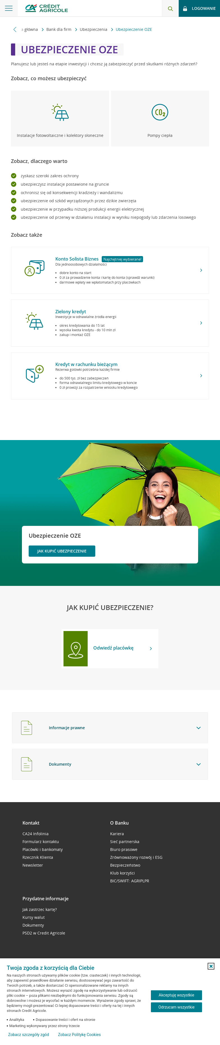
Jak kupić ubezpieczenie (62, 551)
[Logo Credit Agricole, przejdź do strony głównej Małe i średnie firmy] (46, 8)
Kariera (117, 833)
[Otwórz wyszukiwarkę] (170, 8)
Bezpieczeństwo (125, 865)
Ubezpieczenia (94, 29)
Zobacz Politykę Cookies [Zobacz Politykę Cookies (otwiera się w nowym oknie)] (79, 1034)
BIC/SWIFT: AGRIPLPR (129, 880)
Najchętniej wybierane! (122, 259)
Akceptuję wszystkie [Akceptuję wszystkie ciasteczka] (176, 995)
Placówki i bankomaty (42, 849)
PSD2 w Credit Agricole (43, 933)
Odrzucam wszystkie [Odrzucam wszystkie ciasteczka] (176, 1007)
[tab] (110, 727)
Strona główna (25, 29)
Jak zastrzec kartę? (39, 909)
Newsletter (32, 865)
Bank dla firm (59, 29)
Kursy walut (33, 917)
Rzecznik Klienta (37, 857)
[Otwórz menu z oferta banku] (8, 8)
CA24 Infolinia (35, 833)
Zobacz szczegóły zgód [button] (28, 1034)
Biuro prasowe (123, 849)
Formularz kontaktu (40, 841)
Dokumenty (33, 925)
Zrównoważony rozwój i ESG (136, 857)
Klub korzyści (122, 873)
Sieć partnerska (124, 841)
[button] (211, 966)
